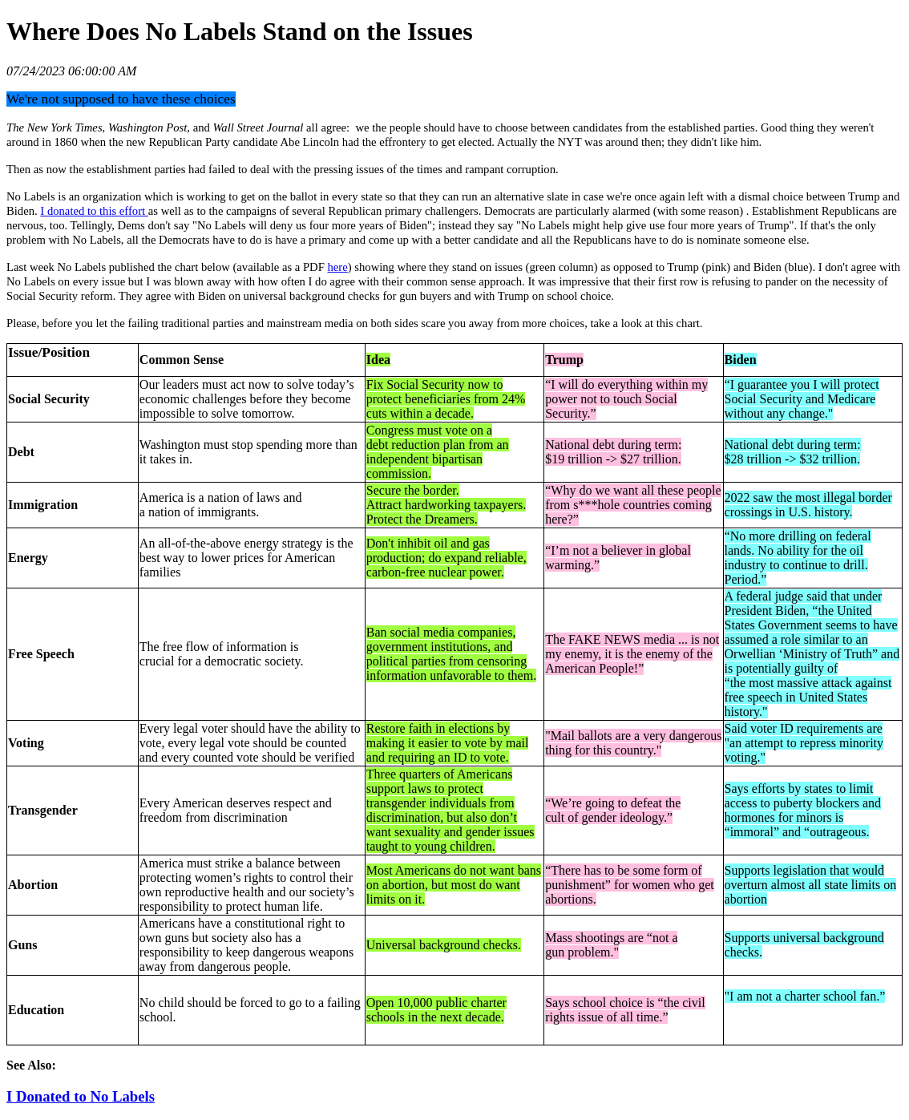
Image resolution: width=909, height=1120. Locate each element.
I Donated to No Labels (80, 1096)
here (338, 267)
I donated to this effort (93, 210)
